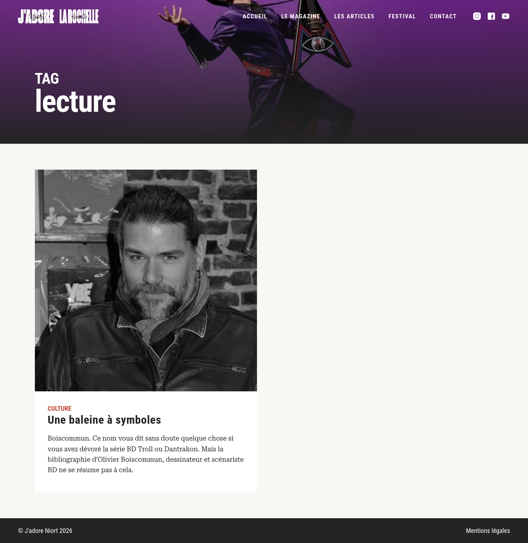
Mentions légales (488, 530)
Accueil (255, 16)
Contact (443, 16)
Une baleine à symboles (104, 420)
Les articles (354, 16)
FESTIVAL (402, 16)
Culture (60, 408)
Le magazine (300, 16)
